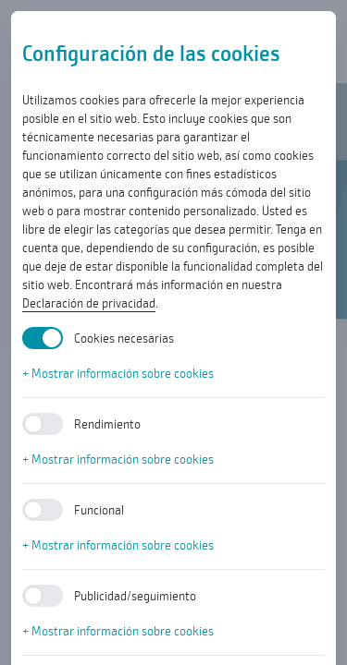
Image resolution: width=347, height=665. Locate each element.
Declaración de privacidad (88, 303)
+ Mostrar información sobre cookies (118, 373)
